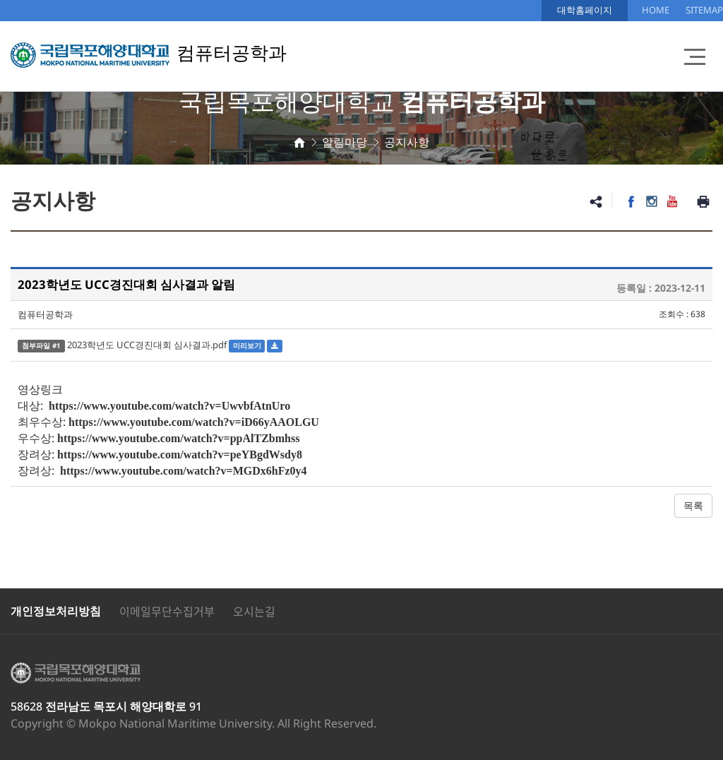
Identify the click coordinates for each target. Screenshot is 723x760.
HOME (655, 10)
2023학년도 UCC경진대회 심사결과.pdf (147, 344)
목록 (693, 505)
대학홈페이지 (584, 10)
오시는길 (254, 610)
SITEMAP (704, 10)
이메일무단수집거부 (167, 610)
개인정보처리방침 (56, 611)
